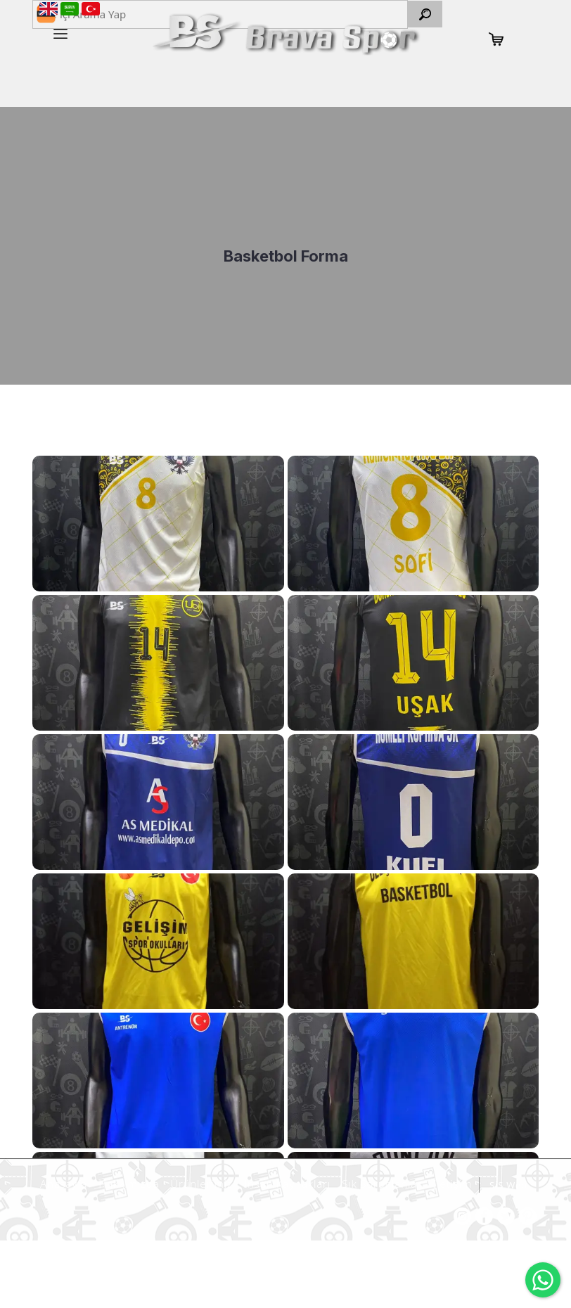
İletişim (450, 1183)
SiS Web (508, 1185)
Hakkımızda (126, 1183)
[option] (285, 246)
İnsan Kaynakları (285, 1183)
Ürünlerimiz (199, 1183)
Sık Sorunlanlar (380, 1183)
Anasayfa (61, 1183)
